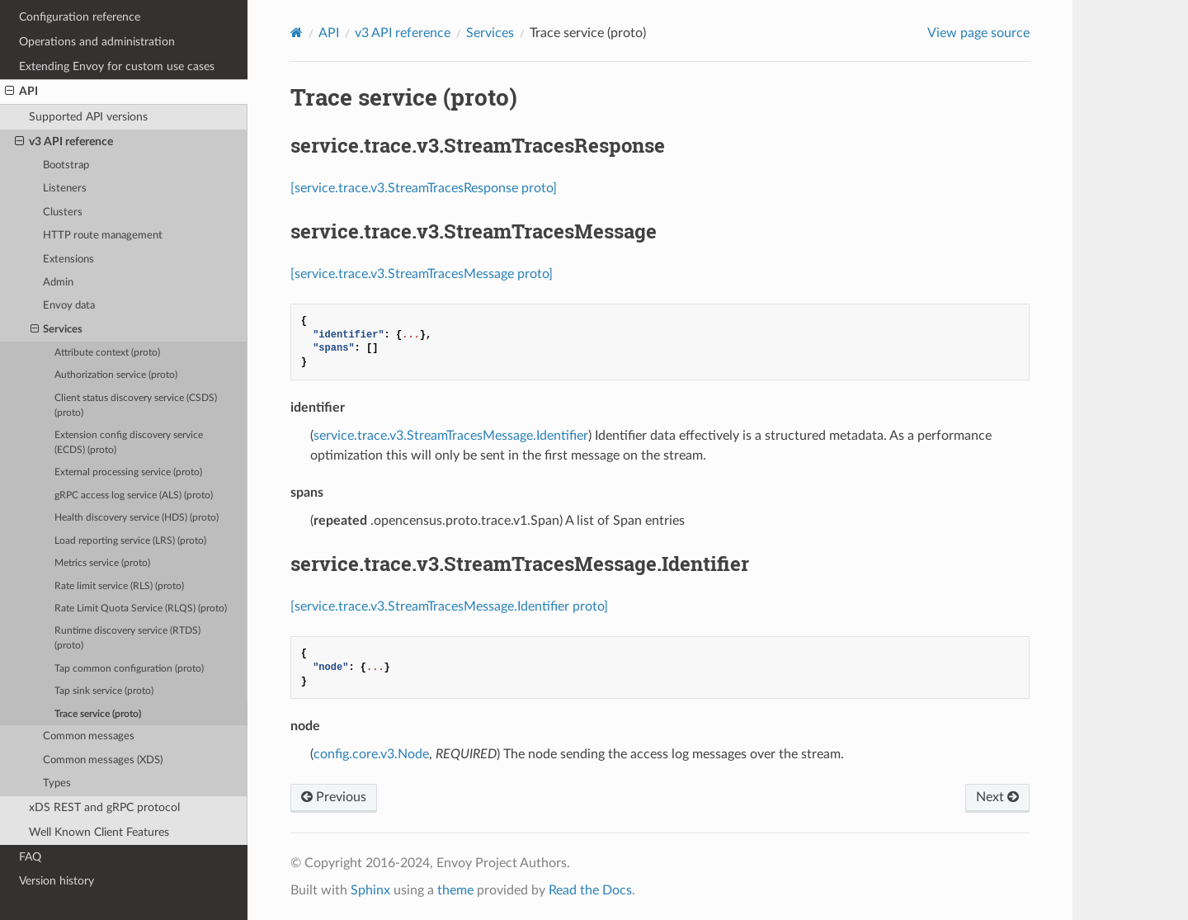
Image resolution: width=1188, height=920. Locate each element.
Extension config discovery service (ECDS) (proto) (128, 443)
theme (455, 890)
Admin (58, 282)
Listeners (65, 188)
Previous (333, 797)
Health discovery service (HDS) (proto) (136, 517)
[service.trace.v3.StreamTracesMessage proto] (421, 274)
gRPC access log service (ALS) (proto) (133, 495)
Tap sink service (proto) (103, 691)
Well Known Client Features (99, 832)
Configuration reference (79, 17)
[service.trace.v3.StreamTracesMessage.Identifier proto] (449, 606)
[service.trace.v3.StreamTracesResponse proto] (423, 188)
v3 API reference (64, 141)
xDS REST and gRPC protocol (104, 807)
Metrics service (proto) (102, 563)
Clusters (62, 212)
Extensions (68, 259)
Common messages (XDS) (103, 760)
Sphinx (370, 890)
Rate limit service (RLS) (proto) (119, 586)
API (21, 91)
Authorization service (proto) (115, 375)
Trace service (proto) (97, 714)
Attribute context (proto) (107, 352)
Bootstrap (66, 165)
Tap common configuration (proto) (129, 668)
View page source (978, 33)
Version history (56, 881)
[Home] (296, 33)
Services (57, 330)
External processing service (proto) (128, 472)
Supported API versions (88, 117)
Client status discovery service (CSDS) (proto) (135, 406)
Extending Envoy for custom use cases (116, 66)
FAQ (30, 857)
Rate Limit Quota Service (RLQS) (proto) (140, 608)
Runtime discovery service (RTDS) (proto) (127, 638)
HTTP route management (103, 235)
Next (997, 797)
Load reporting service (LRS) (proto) (130, 540)
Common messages (88, 736)
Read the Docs (590, 890)
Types (57, 783)
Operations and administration (97, 41)
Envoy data (69, 305)
